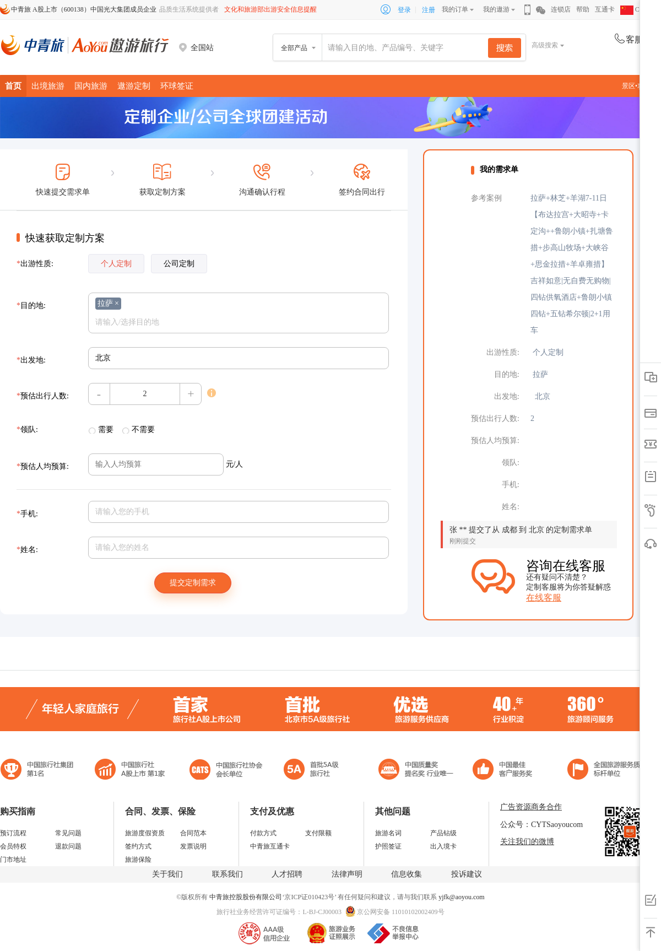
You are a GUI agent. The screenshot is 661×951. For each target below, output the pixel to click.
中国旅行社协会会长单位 (226, 770)
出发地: (31, 360)
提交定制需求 (193, 583)
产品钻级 (443, 833)
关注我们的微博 (527, 841)
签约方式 (138, 846)
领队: (27, 429)
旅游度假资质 (145, 833)
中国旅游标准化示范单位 (505, 770)
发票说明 (193, 846)
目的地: (31, 305)
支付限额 (318, 833)
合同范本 (193, 833)
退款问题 (68, 846)
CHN (634, 9)
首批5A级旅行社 (130, 770)
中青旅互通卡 (270, 846)
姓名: (27, 549)
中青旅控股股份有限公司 (245, 897)
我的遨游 (496, 9)
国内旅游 (90, 85)
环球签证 (176, 85)
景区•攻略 (639, 86)
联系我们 (227, 874)
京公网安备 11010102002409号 (401, 912)
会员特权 (13, 846)
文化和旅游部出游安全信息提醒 (270, 9)
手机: (27, 514)
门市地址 (13, 859)
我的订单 (455, 9)
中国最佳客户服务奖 (416, 770)
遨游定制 (133, 85)
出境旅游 (47, 85)
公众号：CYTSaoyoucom (541, 824)
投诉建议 (466, 874)
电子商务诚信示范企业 (316, 770)
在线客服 (543, 597)
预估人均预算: (43, 466)
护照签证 (388, 846)
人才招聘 (287, 874)
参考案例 (486, 198)
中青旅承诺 (607, 770)
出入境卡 (443, 846)
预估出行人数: (43, 396)
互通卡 (605, 9)
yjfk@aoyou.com (461, 897)
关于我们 (167, 874)
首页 (13, 85)
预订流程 (13, 833)
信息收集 (406, 874)
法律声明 (347, 874)
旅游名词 (388, 833)
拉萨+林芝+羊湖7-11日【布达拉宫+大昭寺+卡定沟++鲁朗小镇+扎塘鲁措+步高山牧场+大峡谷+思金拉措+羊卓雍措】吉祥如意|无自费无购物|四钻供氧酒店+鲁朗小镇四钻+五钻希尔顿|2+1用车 (571, 264)
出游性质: (35, 264)
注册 (428, 10)
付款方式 (263, 833)
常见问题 (68, 833)
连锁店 (561, 9)
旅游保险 (138, 859)
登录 (404, 10)
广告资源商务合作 (531, 807)
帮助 (582, 9)
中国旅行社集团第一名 (38, 770)
